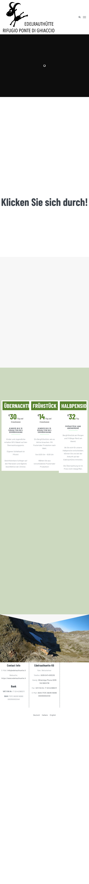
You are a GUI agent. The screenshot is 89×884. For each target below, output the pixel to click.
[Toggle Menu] (84, 17)
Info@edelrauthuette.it (16, 670)
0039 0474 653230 (48, 675)
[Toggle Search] (80, 17)
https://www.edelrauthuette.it (13, 678)
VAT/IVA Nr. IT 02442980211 (46, 688)
